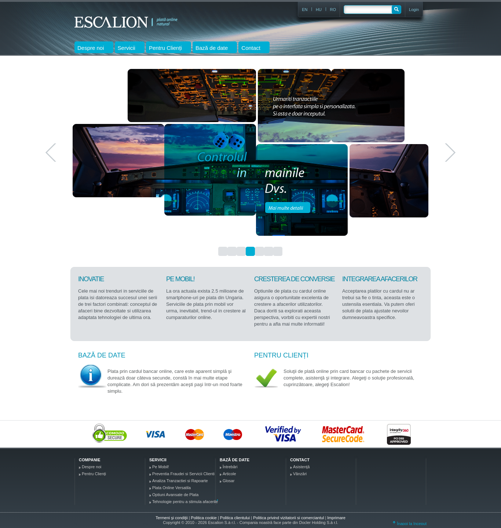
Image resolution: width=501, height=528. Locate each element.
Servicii (158, 460)
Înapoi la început (410, 523)
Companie (89, 460)
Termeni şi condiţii (171, 518)
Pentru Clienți (281, 355)
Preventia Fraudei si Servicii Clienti (183, 474)
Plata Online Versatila (171, 487)
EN (304, 9)
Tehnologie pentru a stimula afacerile (185, 501)
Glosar (228, 480)
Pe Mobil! (160, 467)
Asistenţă (301, 467)
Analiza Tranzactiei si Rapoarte (180, 480)
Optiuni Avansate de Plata (175, 494)
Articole (229, 474)
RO (333, 9)
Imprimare (336, 518)
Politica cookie (204, 518)
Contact (300, 460)
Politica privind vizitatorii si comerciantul (289, 518)
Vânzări (300, 474)
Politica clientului (235, 518)
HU (319, 9)
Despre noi (91, 467)
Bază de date (101, 355)
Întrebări (230, 467)
